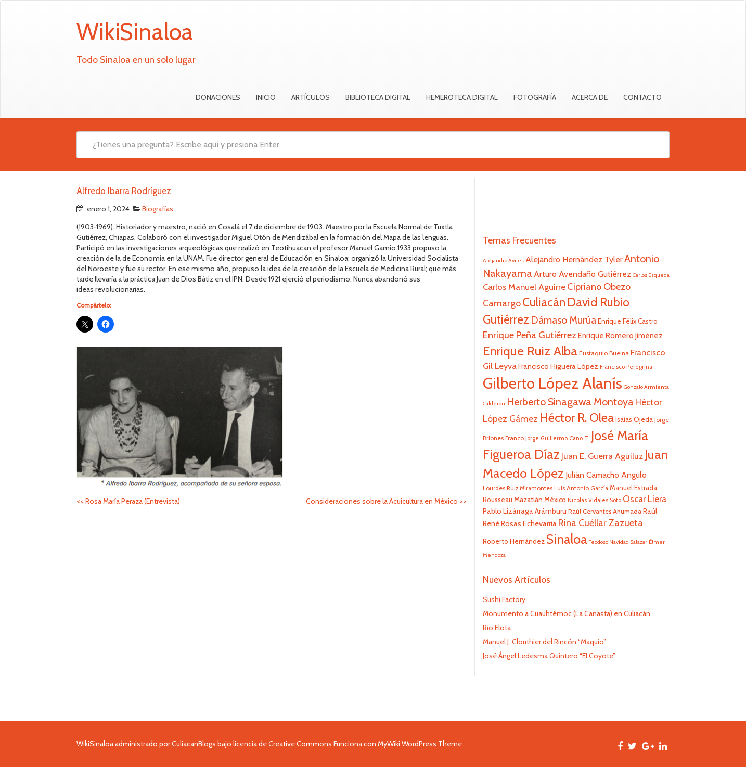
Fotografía (534, 97)
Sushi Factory (504, 599)
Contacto (642, 97)
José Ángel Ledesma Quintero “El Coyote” (549, 655)
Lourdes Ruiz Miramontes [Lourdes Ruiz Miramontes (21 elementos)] (517, 488)
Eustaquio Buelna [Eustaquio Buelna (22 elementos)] (604, 353)
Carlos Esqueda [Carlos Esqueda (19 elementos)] (651, 275)
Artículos (310, 97)
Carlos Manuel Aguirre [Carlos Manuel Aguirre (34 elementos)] (524, 287)
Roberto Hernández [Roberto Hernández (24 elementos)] (514, 541)
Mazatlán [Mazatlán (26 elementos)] (528, 499)
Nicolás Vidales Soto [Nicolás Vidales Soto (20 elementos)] (594, 500)
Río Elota (497, 627)
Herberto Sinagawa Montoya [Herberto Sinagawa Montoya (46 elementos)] (570, 401)
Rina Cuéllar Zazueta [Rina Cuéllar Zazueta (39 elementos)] (600, 523)
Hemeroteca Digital (462, 97)
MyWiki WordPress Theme (420, 743)
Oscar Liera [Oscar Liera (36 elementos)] (644, 498)
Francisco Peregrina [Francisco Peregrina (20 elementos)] (626, 366)
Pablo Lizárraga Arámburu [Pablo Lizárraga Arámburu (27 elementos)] (525, 511)
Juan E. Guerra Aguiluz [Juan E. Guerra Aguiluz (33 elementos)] (602, 456)
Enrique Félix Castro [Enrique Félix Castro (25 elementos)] (628, 321)
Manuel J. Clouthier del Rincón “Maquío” (544, 641)
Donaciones (218, 97)
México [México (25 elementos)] (555, 499)
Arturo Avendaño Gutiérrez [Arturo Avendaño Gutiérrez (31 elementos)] (582, 274)
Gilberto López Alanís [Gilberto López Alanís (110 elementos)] (552, 383)
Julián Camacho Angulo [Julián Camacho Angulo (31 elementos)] (606, 475)
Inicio (266, 97)
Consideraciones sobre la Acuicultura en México (386, 501)
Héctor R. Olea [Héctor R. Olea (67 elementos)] (576, 417)
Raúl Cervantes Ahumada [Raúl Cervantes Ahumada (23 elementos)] (604, 511)
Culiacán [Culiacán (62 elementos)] (543, 302)
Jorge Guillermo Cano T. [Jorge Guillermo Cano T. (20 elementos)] (557, 438)
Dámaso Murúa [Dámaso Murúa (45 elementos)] (563, 320)
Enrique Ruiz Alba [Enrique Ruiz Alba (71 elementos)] (530, 351)
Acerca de (590, 97)
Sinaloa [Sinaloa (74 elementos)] (566, 539)
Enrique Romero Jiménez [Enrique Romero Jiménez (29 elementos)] (620, 335)
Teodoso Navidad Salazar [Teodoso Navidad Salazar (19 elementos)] (618, 542)
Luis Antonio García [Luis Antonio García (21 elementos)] (581, 488)
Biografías (157, 208)
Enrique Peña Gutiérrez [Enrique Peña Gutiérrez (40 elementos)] (529, 335)
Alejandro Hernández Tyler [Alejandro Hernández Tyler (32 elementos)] (574, 259)
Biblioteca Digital (377, 97)
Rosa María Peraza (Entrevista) (128, 501)
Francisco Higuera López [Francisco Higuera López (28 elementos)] (558, 366)
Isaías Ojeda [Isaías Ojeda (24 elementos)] (634, 419)
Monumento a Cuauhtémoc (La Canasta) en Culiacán (566, 613)
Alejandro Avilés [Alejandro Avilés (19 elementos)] (503, 260)
